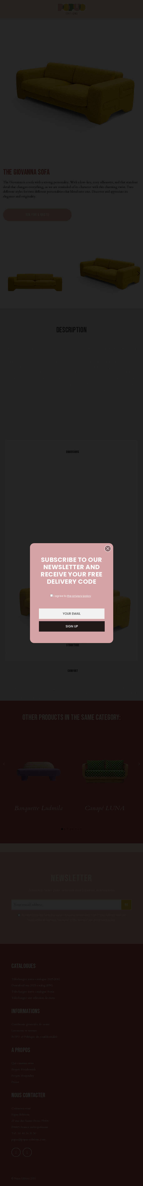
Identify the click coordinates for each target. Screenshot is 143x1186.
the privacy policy (79, 596)
